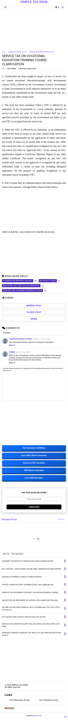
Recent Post (9, 519)
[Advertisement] (34, 30)
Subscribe (34, 507)
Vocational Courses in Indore (20, 339)
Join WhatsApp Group (19, 700)
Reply (12, 345)
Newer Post (34, 306)
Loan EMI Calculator (34, 478)
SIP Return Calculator (34, 470)
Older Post (34, 312)
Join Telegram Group (48, 700)
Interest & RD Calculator (34, 463)
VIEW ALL (62, 519)
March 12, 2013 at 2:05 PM (23, 352)
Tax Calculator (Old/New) (34, 448)
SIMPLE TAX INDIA (34, 2)
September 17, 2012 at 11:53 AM (41, 339)
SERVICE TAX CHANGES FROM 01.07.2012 (42, 52)
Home (3, 52)
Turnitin (12, 352)
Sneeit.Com (38, 715)
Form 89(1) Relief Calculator (34, 455)
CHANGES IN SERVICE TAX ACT (17, 52)
